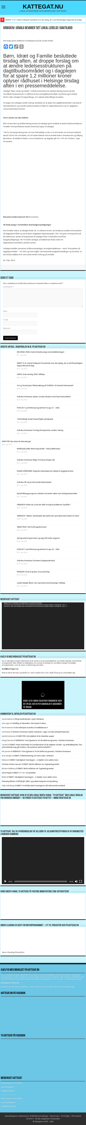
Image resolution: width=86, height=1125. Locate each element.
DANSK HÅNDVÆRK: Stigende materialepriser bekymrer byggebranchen (45, 471)
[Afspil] (5, 881)
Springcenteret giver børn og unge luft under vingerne (38, 538)
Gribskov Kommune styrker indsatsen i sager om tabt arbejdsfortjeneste (41, 732)
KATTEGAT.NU (43, 6)
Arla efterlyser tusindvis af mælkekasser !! (31, 728)
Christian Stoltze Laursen (11, 764)
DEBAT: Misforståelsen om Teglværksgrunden (41, 764)
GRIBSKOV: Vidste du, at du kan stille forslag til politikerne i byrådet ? (44, 505)
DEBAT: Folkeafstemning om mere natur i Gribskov (34, 756)
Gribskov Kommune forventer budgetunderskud (36, 561)
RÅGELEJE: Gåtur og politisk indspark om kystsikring (37, 781)
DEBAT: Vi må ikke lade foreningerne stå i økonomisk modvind (40, 786)
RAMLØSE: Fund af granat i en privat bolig (33, 572)
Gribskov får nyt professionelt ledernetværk (34, 482)
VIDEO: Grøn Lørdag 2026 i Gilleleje (31, 374)
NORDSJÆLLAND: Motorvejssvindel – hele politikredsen (38, 449)
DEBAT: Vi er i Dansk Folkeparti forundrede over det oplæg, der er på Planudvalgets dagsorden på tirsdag (44, 20)
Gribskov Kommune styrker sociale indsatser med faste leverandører (44, 397)
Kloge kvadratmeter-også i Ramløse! (29, 719)
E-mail (5, 320)
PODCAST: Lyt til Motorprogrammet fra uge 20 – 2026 (38, 549)
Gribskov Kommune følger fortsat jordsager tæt (36, 460)
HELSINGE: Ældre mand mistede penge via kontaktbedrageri (40, 352)
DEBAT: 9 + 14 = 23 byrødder (24, 773)
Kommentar (8, 287)
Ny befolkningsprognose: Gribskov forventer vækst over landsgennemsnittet (47, 493)
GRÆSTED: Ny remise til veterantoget (16, 441)
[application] (43, 625)
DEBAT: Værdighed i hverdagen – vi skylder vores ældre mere (34, 760)
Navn (5, 311)
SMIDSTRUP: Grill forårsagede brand (31, 527)
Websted (6, 328)
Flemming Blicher (8, 781)
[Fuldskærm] (80, 881)
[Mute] (76, 881)
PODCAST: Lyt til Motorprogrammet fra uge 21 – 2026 (38, 408)
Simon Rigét (6, 773)
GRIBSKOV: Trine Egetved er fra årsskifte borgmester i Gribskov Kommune (45, 740)
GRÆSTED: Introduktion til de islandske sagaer (36, 736)
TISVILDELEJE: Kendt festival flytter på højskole (35, 419)
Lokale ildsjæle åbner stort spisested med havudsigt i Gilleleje (41, 583)
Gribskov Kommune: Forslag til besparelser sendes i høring (40, 430)
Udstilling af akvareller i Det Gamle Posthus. (29, 723)
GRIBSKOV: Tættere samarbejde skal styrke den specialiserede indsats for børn (48, 516)
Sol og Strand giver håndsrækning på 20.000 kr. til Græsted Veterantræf (45, 385)
